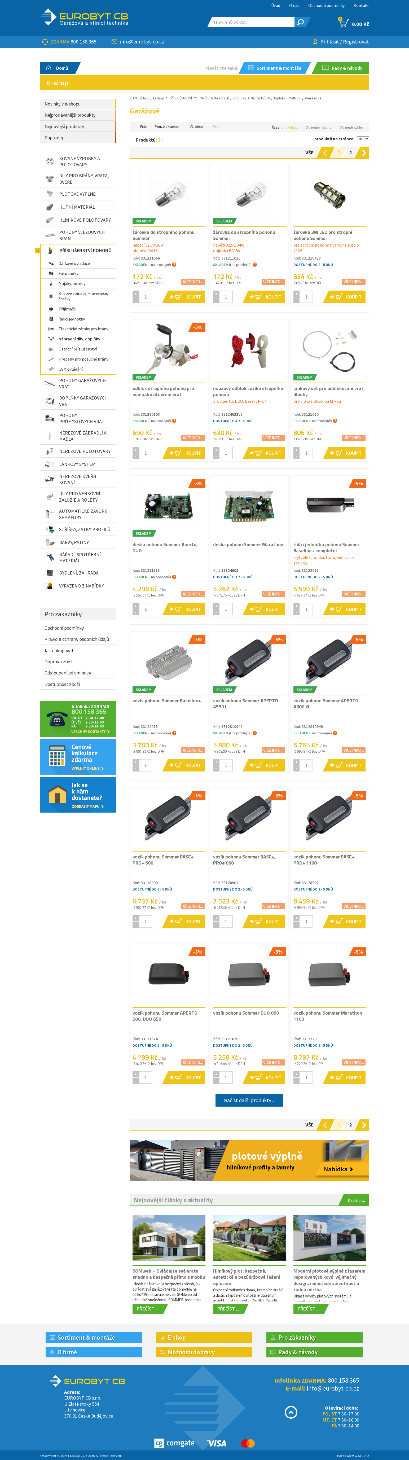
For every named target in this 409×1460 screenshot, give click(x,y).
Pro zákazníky (63, 614)
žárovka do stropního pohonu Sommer (164, 235)
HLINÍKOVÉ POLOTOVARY (78, 220)
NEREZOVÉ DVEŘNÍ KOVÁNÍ (71, 479)
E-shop (158, 98)
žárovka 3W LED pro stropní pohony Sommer (322, 235)
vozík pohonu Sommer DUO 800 (246, 1012)
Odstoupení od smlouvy (68, 672)
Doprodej (54, 137)
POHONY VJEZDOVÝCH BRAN (75, 235)
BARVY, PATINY (67, 542)
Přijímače (62, 309)
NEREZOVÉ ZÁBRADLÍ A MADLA (76, 436)
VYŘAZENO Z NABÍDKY (74, 586)
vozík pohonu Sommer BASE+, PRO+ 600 (164, 859)
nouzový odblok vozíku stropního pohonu (248, 391)
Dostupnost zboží (62, 684)
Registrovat (356, 41)
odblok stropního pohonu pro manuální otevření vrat (163, 391)
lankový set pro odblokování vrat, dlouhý (329, 391)
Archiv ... (356, 1200)
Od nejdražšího (351, 127)
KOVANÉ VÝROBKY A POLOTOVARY (72, 161)
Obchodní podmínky (326, 5)
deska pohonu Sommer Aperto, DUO (165, 547)
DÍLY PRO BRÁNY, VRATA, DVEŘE (77, 179)
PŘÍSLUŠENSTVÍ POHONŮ (78, 251)
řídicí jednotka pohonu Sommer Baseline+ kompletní (326, 547)
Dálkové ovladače (69, 263)
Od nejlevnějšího (319, 127)
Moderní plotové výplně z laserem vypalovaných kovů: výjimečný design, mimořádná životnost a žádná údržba (329, 1280)
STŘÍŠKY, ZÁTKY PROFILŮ (78, 529)
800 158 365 (83, 41)
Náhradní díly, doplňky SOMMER (276, 98)
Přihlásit (329, 41)
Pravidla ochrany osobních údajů (77, 639)
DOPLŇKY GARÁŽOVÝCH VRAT (76, 401)
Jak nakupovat (59, 650)
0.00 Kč (354, 23)
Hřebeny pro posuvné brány (78, 359)
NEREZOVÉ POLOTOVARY (78, 451)
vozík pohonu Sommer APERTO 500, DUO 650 (165, 1016)
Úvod (275, 5)
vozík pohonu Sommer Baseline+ (167, 700)
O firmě (67, 1352)
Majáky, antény (66, 283)
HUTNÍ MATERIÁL (70, 207)
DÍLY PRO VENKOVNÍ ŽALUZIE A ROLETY (72, 496)
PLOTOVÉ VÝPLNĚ (70, 194)
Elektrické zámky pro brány (78, 328)
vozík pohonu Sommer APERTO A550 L (245, 703)
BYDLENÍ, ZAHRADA (72, 573)
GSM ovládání (65, 369)
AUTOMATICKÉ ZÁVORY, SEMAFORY (76, 514)
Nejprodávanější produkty (70, 115)
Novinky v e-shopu (63, 104)
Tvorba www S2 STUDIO (353, 1456)
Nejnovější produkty (64, 126)
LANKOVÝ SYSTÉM (70, 464)
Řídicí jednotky (66, 319)
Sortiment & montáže (86, 1337)
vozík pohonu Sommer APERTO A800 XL (325, 703)
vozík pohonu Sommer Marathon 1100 (327, 1016)
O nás (294, 5)
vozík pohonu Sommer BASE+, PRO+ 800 (244, 859)
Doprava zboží (59, 661)
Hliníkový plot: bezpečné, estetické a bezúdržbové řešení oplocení (246, 1277)
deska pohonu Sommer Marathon (248, 544)
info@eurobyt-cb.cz (142, 41)
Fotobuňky (63, 273)
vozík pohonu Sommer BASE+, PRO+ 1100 (324, 859)
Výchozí (291, 127)
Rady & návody (298, 1352)
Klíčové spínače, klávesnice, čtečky (78, 296)
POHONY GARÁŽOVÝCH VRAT (75, 383)
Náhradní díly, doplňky (74, 338)
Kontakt (361, 5)
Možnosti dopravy (191, 1352)
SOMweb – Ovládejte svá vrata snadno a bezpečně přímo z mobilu (169, 1274)
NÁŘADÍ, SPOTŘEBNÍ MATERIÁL (73, 557)
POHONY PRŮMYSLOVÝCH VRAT (74, 418)
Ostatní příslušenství (72, 349)
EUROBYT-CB (139, 98)
